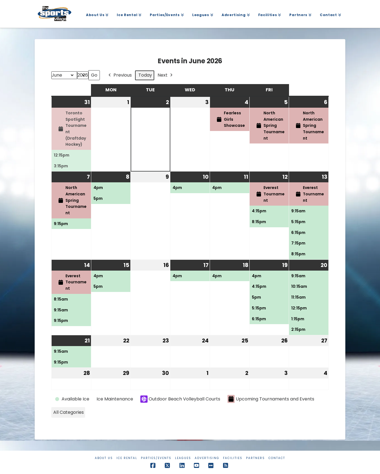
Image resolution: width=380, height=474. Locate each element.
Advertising (207, 458)
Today (145, 75)
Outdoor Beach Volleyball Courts (180, 399)
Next (166, 75)
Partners (255, 458)
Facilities (232, 458)
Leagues (183, 458)
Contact (276, 458)
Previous (119, 75)
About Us (104, 458)
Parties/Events (156, 458)
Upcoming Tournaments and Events (270, 399)
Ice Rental (126, 458)
